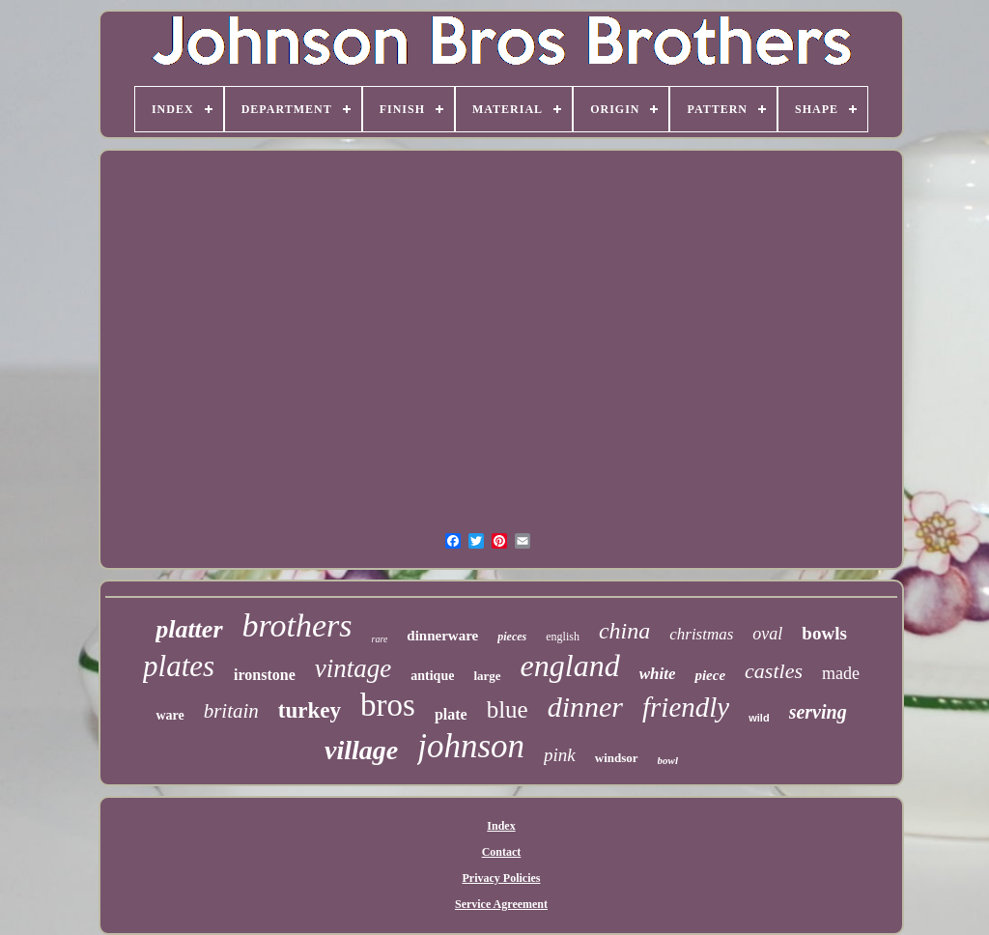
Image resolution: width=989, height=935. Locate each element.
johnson (470, 746)
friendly (685, 707)
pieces (511, 636)
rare (380, 639)
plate (451, 714)
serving (818, 711)
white (657, 674)
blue (507, 709)
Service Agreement (501, 904)
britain (231, 710)
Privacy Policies (502, 878)
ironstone (265, 674)
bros (387, 705)
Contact (502, 852)
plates (178, 666)
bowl (668, 760)
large (486, 675)
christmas (701, 634)
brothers (297, 625)
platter (188, 629)
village (361, 750)
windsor (616, 758)
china (624, 630)
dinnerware (442, 635)
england (570, 665)
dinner (585, 706)
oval (767, 633)
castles (774, 671)
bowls (824, 633)
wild (759, 717)
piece (709, 675)
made (841, 673)
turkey (309, 710)
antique (432, 675)
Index (501, 826)
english (562, 636)
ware (169, 715)
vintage (353, 668)
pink (560, 755)
